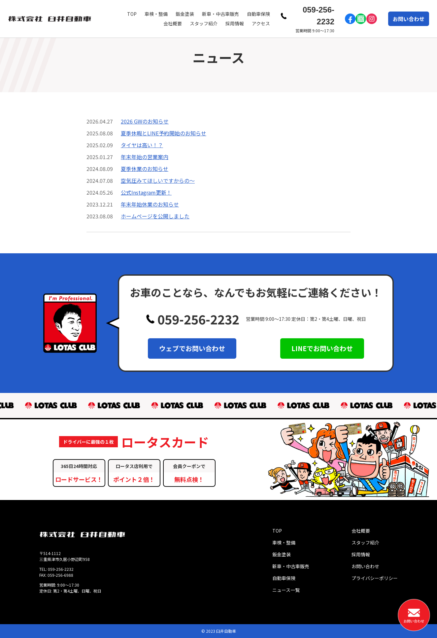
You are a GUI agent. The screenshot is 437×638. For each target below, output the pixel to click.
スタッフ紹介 (204, 23)
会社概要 (172, 23)
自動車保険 (258, 14)
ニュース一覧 (286, 590)
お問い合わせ (408, 19)
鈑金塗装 (185, 14)
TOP (132, 14)
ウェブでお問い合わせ (192, 348)
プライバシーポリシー (375, 578)
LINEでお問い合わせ (322, 348)
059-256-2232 (318, 15)
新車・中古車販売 (220, 14)
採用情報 (234, 23)
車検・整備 (156, 14)
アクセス (261, 23)
